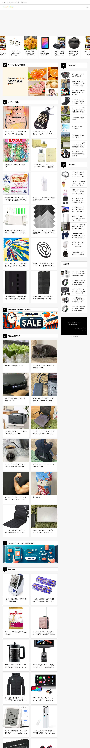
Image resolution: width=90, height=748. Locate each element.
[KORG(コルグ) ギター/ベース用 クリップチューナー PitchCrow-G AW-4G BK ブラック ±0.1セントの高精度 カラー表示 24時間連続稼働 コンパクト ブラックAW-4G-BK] (44, 651)
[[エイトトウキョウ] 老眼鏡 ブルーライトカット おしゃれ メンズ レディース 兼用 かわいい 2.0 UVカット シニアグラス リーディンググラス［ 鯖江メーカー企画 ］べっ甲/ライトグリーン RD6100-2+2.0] (16, 43)
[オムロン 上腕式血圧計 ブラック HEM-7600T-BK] (16, 384)
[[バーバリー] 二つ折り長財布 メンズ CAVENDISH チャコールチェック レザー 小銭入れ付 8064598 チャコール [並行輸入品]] (44, 282)
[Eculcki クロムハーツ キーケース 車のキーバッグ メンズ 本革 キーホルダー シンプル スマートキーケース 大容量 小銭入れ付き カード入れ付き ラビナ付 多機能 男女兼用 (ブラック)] (44, 117)
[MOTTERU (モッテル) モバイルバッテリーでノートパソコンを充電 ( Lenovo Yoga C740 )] (44, 384)
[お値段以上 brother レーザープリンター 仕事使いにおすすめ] (16, 417)
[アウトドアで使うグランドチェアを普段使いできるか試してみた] (16, 516)
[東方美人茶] (44, 483)
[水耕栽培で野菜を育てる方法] (16, 351)
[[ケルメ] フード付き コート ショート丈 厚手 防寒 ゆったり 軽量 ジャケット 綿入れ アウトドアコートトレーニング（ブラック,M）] (16, 684)
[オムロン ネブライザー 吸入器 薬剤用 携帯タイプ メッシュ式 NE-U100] (44, 183)
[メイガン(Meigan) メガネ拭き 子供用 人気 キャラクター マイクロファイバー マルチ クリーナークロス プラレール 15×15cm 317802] (16, 249)
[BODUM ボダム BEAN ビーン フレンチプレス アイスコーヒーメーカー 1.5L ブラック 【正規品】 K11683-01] (16, 651)
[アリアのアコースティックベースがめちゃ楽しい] (44, 450)
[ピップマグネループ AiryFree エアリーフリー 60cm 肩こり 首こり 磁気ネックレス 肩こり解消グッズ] (16, 117)
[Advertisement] (45, 23)
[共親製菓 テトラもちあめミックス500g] (16, 150)
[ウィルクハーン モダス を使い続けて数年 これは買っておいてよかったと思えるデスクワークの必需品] (44, 417)
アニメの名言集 (74, 336)
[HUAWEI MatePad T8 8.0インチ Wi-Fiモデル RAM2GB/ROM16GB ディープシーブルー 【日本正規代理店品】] (45, 43)
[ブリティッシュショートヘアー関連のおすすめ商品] (44, 351)
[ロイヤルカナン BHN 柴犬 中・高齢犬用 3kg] (16, 618)
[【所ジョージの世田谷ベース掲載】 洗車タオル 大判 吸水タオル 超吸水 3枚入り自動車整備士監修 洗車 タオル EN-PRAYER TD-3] (59, 43)
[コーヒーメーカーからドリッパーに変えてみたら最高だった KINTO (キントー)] (16, 450)
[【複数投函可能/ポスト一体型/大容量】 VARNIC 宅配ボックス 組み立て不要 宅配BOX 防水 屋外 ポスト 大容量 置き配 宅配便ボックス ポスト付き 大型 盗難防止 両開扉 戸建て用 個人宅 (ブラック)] (16, 282)
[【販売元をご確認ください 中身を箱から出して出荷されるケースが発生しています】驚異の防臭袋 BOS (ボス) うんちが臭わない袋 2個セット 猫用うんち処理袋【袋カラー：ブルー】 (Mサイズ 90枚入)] (44, 585)
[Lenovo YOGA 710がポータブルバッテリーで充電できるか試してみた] (44, 516)
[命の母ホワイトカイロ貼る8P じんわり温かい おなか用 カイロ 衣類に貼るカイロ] (16, 183)
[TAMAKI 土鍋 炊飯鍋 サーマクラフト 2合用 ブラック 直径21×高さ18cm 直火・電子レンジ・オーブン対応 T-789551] (74, 43)
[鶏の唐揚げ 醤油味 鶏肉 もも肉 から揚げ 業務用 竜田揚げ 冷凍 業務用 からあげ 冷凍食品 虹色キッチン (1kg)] (30, 43)
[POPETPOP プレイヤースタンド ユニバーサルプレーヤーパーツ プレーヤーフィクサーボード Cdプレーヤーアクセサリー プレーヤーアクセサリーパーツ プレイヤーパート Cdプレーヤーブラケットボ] (16, 216)
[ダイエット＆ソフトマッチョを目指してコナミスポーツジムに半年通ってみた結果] (16, 483)
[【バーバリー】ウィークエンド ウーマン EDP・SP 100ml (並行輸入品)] (44, 150)
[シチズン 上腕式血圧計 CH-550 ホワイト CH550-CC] (16, 585)
